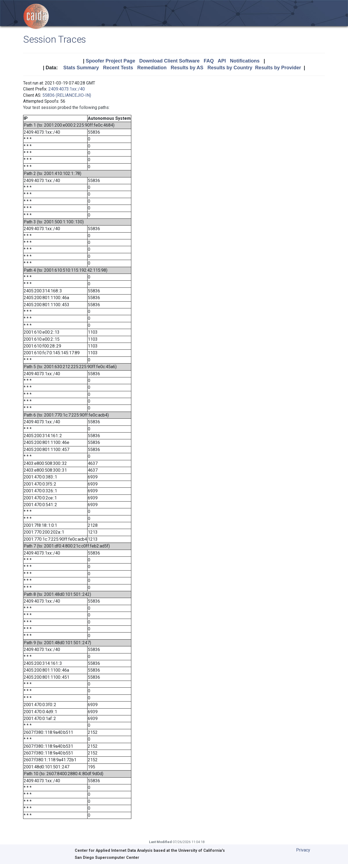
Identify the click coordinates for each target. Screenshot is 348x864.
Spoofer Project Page (110, 61)
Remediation (152, 67)
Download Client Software (169, 61)
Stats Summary (81, 67)
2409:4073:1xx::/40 (66, 89)
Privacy (303, 850)
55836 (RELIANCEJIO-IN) (66, 95)
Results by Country (229, 67)
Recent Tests (118, 67)
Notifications (245, 61)
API (222, 61)
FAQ (209, 61)
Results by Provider (278, 67)
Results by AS (187, 67)
